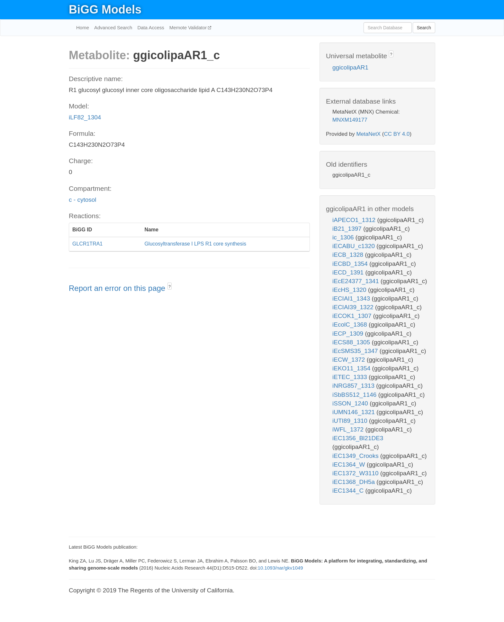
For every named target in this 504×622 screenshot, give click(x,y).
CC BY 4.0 (397, 134)
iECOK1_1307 (352, 315)
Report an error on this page (118, 288)
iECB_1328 (348, 254)
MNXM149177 (349, 120)
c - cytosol (82, 199)
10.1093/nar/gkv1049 (280, 568)
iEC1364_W (349, 464)
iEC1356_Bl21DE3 (357, 438)
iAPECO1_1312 (354, 220)
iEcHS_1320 (350, 289)
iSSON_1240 (351, 403)
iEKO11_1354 (352, 368)
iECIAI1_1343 (352, 298)
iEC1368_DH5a (354, 481)
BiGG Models (105, 9)
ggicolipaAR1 (350, 67)
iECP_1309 (348, 333)
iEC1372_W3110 (356, 473)
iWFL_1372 (348, 429)
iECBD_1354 (350, 263)
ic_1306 (344, 237)
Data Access (150, 27)
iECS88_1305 (352, 342)
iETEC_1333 (350, 377)
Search (424, 27)
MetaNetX (368, 134)
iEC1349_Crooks (356, 455)
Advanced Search (113, 27)
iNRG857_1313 (354, 385)
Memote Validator (188, 27)
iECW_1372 (349, 359)
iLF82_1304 (85, 117)
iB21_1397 (347, 228)
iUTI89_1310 (350, 420)
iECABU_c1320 (354, 246)
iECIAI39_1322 (353, 307)
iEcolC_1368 (350, 324)
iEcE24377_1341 (356, 281)
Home (82, 27)
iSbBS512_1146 (355, 394)
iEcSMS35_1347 (356, 351)
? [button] (169, 286)
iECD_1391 (348, 272)
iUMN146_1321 (354, 412)
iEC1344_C (348, 490)
